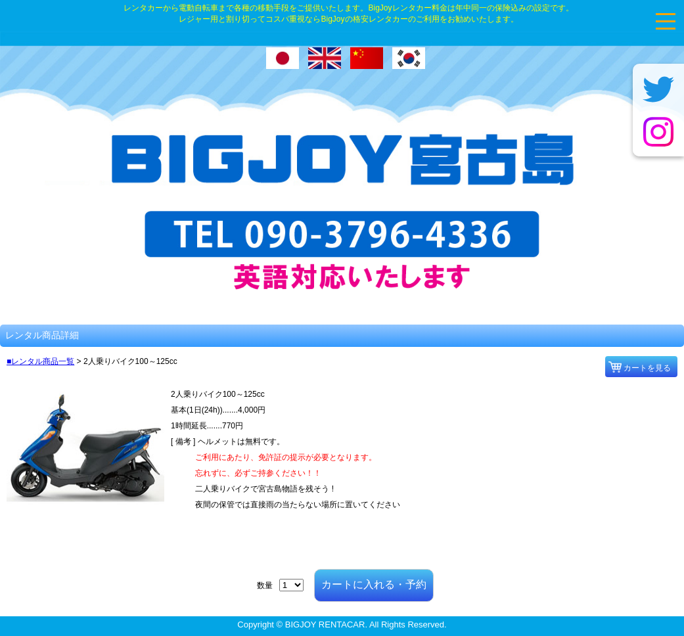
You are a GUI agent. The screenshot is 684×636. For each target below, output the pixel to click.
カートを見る (647, 368)
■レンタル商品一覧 (40, 361)
